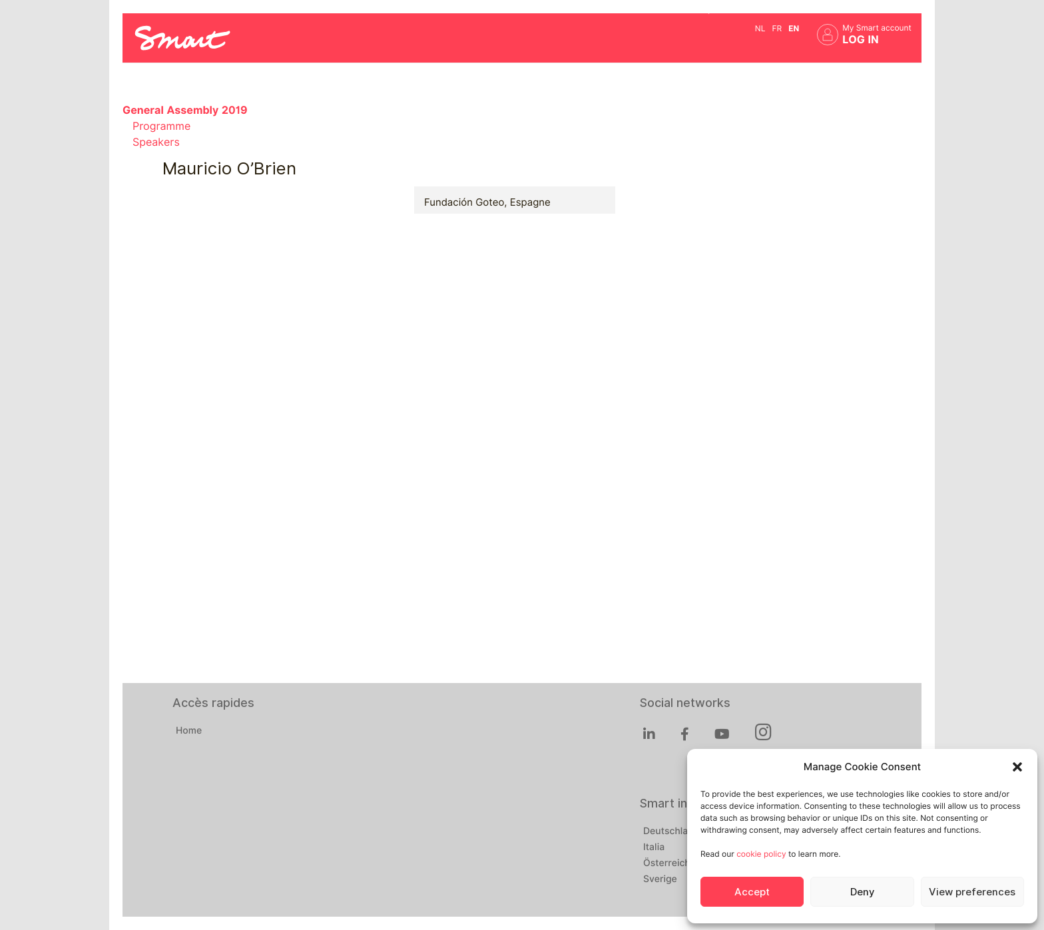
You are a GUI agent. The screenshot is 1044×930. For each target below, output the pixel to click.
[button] (1017, 767)
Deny (862, 892)
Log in (860, 39)
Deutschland (671, 831)
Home (189, 731)
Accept (752, 892)
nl (760, 28)
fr (777, 28)
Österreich (666, 863)
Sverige (660, 879)
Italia (653, 847)
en (793, 28)
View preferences (972, 892)
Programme (161, 126)
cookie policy (761, 854)
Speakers (156, 142)
